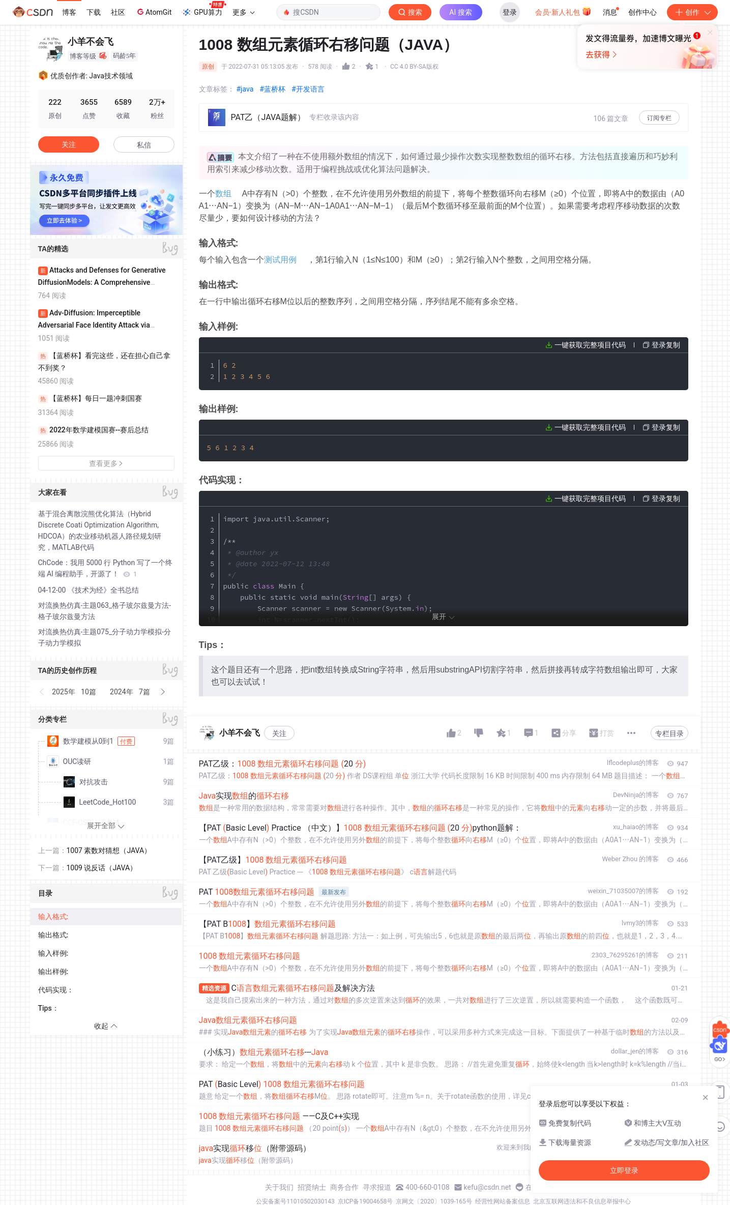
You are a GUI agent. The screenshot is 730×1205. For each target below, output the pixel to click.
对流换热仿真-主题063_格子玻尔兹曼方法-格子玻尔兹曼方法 (104, 611)
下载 (93, 12)
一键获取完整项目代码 (590, 345)
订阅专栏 (659, 118)
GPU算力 (204, 9)
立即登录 (434, 96)
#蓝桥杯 (272, 89)
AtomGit (153, 11)
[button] (42, 692)
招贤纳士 (312, 1187)
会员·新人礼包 (563, 11)
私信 (144, 145)
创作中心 (642, 12)
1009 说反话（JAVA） (102, 868)
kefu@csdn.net (487, 1187)
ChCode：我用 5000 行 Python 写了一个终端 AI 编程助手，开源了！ (105, 568)
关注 (279, 733)
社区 (118, 12)
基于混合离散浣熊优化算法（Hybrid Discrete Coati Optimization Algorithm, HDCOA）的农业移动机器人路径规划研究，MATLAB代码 (100, 530)
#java (245, 89)
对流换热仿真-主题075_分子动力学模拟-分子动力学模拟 (104, 637)
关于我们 (279, 1187)
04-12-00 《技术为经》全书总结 (88, 590)
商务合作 (344, 1187)
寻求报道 (377, 1187)
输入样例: (53, 953)
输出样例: (53, 971)
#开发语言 (308, 89)
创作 (692, 12)
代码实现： (56, 990)
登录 (510, 12)
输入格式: (53, 917)
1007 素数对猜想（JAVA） (109, 850)
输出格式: (53, 935)
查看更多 (106, 463)
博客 (69, 12)
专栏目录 (669, 733)
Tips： (48, 1008)
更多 (243, 12)
